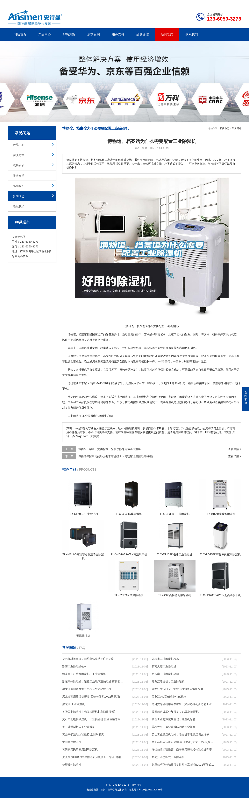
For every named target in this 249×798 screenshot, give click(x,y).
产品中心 (44, 34)
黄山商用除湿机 (71, 742)
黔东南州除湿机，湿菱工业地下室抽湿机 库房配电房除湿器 (93, 681)
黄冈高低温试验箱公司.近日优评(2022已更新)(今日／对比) (183, 742)
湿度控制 (73, 356)
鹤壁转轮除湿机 (71, 764)
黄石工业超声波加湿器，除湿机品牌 (173, 719)
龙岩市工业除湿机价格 (165, 658)
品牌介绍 (142, 34)
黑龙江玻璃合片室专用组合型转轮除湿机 (86, 689)
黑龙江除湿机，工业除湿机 (168, 681)
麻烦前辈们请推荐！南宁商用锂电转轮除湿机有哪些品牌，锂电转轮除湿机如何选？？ (183, 749)
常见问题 (236, 128)
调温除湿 (165, 402)
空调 (78, 396)
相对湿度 (154, 369)
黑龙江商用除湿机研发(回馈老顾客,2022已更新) (91, 696)
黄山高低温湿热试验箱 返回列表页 (83, 734)
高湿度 (110, 369)
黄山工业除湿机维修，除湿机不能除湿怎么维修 (180, 734)
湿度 (203, 361)
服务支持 (118, 34)
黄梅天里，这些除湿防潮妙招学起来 (173, 726)
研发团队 (200, 3)
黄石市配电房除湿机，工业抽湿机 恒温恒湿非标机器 (93, 719)
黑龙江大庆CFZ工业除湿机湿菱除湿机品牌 (177, 689)
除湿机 (143, 396)
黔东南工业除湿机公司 (165, 673)
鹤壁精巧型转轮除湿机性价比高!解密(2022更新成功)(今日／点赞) (183, 764)
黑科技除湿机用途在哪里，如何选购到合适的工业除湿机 (183, 704)
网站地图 (218, 3)
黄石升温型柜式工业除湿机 (78, 726)
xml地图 (236, 3)
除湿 (144, 369)
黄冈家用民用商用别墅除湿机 (80, 749)
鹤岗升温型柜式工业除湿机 (168, 757)
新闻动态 (167, 34)
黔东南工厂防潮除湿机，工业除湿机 (84, 673)
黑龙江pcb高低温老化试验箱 (169, 696)
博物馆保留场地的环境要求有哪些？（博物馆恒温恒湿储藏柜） (116, 456)
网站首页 (20, 34)
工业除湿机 (74, 415)
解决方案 (69, 34)
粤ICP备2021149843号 (150, 789)
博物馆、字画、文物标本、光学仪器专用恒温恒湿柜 (109, 449)
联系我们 (191, 34)
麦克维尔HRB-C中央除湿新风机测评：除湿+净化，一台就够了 (93, 757)
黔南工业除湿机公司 (74, 666)
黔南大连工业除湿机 (164, 666)
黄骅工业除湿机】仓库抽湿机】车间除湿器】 (89, 711)
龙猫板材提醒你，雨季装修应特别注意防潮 (88, 658)
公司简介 (182, 3)
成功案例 (93, 34)
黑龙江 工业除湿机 (73, 704)
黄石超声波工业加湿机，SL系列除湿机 (175, 711)
